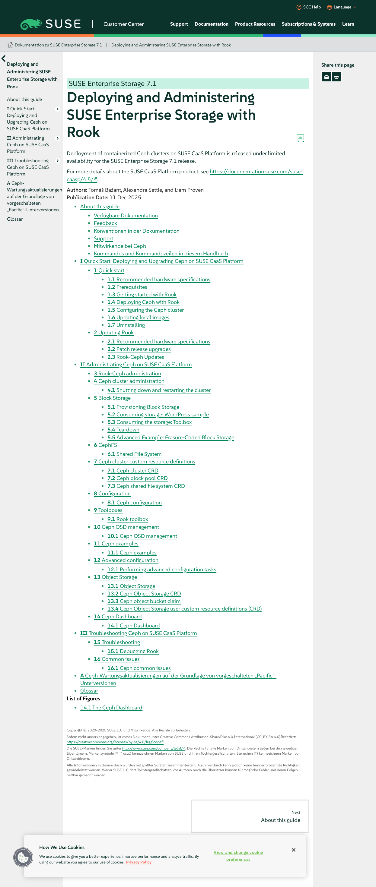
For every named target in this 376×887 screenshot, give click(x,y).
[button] (23, 857)
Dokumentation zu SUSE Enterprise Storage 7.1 (58, 45)
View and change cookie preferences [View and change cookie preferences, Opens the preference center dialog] (238, 856)
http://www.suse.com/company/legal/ (152, 748)
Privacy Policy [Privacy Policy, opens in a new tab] (138, 862)
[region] (165, 856)
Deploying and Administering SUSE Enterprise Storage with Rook (171, 45)
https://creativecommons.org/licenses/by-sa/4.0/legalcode (114, 742)
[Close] (293, 850)
